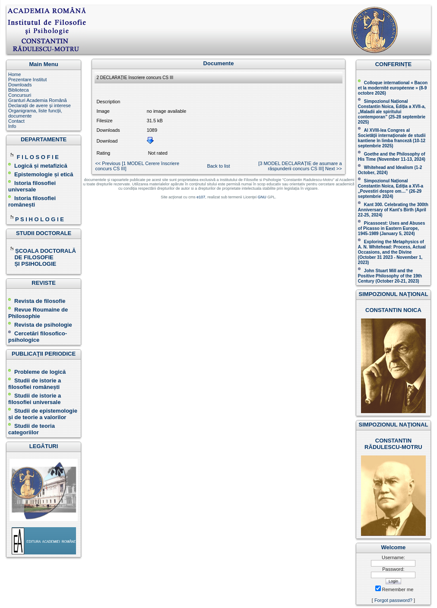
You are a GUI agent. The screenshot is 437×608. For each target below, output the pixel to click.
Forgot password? (393, 600)
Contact (16, 121)
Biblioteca (18, 89)
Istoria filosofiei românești (32, 201)
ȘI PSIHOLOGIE (32, 264)
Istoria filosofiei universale (32, 186)
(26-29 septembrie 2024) (389, 194)
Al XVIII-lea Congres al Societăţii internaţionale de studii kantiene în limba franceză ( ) (392, 138)
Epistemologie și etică (43, 174)
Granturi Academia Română (37, 100)
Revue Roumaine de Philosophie (38, 312)
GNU (262, 197)
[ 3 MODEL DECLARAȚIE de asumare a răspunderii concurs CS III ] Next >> (300, 166)
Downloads (20, 84)
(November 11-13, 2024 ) (391, 157)
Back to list (218, 166)
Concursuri (19, 95)
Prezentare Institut (27, 79)
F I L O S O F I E (38, 157)
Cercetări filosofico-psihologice (37, 336)
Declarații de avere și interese (39, 105)
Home (14, 74)
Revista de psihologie (43, 325)
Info (12, 126)
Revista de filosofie (36, 301)
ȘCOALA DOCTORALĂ (42, 251)
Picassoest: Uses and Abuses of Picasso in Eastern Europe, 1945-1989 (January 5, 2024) (391, 228)
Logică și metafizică (40, 165)
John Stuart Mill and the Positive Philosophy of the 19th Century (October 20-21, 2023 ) (390, 275)
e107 (200, 197)
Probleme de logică (40, 372)
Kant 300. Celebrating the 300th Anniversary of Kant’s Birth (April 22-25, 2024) (393, 209)
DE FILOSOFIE (31, 257)
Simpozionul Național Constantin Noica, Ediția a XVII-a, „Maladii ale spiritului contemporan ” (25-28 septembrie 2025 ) (392, 111)
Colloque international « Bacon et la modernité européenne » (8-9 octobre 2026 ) (393, 87)
